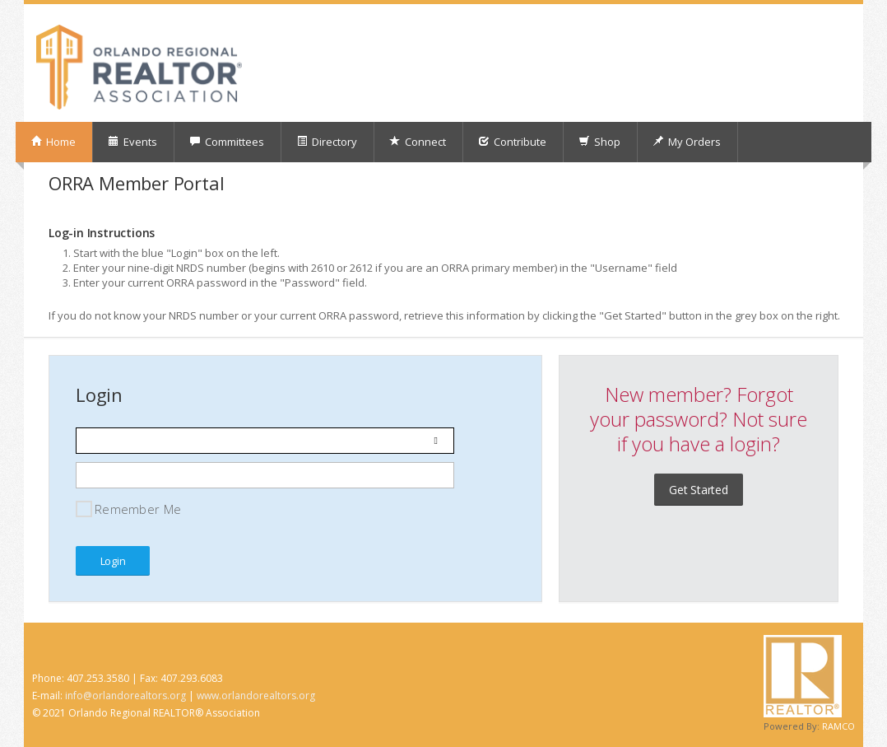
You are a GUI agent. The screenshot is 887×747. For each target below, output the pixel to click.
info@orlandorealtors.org (125, 696)
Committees (226, 141)
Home (53, 141)
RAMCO (838, 726)
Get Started (698, 489)
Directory (326, 141)
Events (132, 141)
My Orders (686, 141)
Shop (599, 141)
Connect (417, 141)
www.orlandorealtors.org (256, 696)
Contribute (512, 141)
